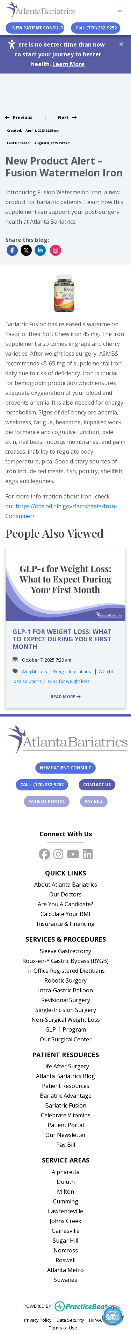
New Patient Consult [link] (37, 28)
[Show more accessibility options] (12, 45)
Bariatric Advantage (66, 1095)
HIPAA (95, 1319)
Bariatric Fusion (65, 1105)
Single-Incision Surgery (65, 1010)
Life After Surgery (65, 1066)
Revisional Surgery (65, 1000)
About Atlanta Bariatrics (65, 884)
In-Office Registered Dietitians (65, 971)
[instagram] (58, 852)
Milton (65, 1191)
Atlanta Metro (65, 1270)
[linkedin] (88, 852)
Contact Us (97, 785)
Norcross (65, 1250)
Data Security (70, 1319)
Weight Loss (34, 671)
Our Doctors (65, 894)
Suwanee (66, 1280)
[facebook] (44, 852)
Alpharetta (66, 1172)
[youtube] (73, 852)
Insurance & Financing (66, 924)
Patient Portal (49, 801)
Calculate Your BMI (65, 914)
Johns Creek (65, 1221)
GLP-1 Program (65, 1029)
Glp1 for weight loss (69, 681)
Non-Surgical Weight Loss (65, 1020)
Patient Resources (65, 1086)
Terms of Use (63, 1327)
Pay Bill (96, 801)
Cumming (65, 1201)
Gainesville (66, 1231)
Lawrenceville (65, 1211)
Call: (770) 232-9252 (96, 28)
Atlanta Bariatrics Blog (65, 1076)
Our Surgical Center (66, 1039)
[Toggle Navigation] (119, 10)
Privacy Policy (37, 1319)
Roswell (65, 1260)
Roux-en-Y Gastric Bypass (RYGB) (65, 961)
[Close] (121, 43)
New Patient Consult (65, 768)
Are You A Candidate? (65, 904)
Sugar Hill (65, 1240)
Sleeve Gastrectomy (65, 951)
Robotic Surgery (65, 980)
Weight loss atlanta (73, 671)
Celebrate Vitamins (65, 1115)
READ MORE (66, 697)
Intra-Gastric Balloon (65, 990)
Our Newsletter (65, 1135)
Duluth (66, 1182)
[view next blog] (67, 117)
